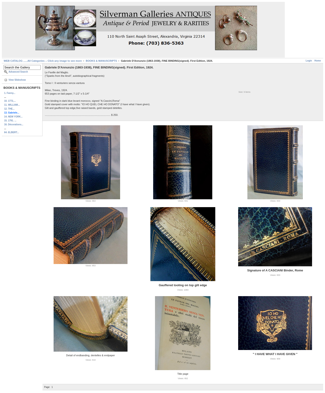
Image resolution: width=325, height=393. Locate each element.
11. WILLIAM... (12, 105)
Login (309, 60)
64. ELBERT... (11, 132)
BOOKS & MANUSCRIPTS (101, 60)
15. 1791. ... (10, 120)
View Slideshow (17, 80)
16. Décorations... (13, 124)
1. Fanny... (9, 93)
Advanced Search (18, 72)
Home (317, 60)
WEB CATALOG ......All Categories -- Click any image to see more (43, 60)
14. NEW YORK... (13, 116)
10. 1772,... (10, 101)
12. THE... (9, 108)
